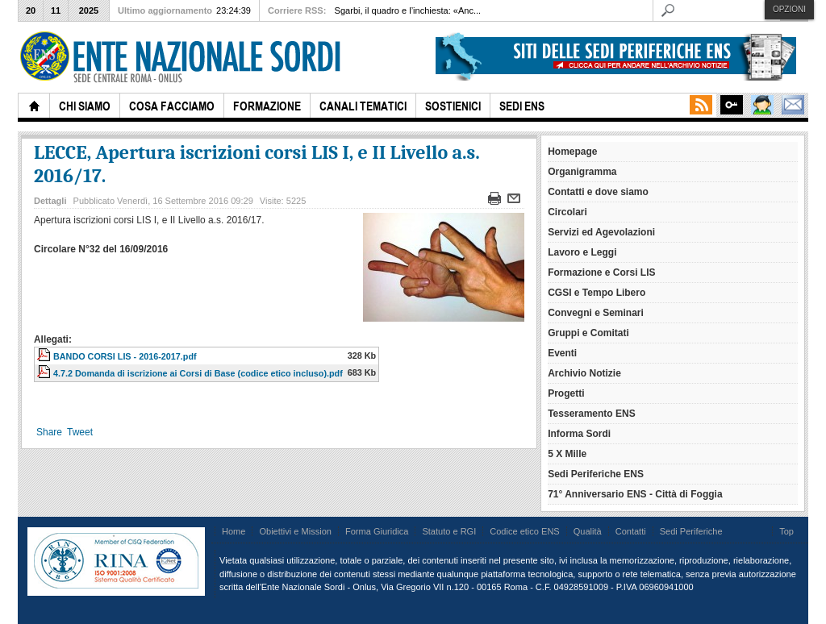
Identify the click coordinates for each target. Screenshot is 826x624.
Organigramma (582, 171)
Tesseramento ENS (592, 413)
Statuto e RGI (449, 531)
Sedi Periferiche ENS (596, 474)
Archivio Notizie (584, 373)
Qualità (588, 531)
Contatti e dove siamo (598, 192)
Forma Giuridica (376, 531)
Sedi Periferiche (691, 531)
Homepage (572, 151)
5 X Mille (567, 454)
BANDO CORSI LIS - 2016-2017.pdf (125, 356)
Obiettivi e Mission (295, 531)
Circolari (567, 212)
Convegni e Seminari (596, 312)
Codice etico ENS (524, 531)
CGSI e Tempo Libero (596, 292)
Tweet (80, 432)
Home (233, 531)
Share (49, 432)
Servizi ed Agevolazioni (601, 232)
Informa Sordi (579, 433)
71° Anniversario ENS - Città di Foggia (635, 494)
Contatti (630, 531)
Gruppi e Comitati (588, 333)
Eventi (562, 353)
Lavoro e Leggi (582, 252)
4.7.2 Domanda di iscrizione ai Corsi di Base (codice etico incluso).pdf (198, 373)
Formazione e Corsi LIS (601, 272)
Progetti (566, 393)
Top (786, 531)
